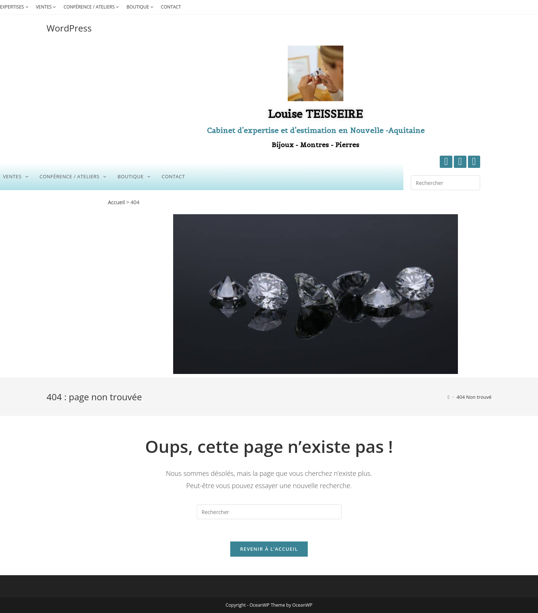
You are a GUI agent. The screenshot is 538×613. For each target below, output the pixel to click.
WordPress (69, 28)
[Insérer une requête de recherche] (445, 182)
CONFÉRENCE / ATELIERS (92, 7)
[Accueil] (448, 397)
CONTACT (171, 7)
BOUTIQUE (140, 7)
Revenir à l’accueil (269, 549)
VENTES (47, 7)
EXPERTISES (15, 7)
